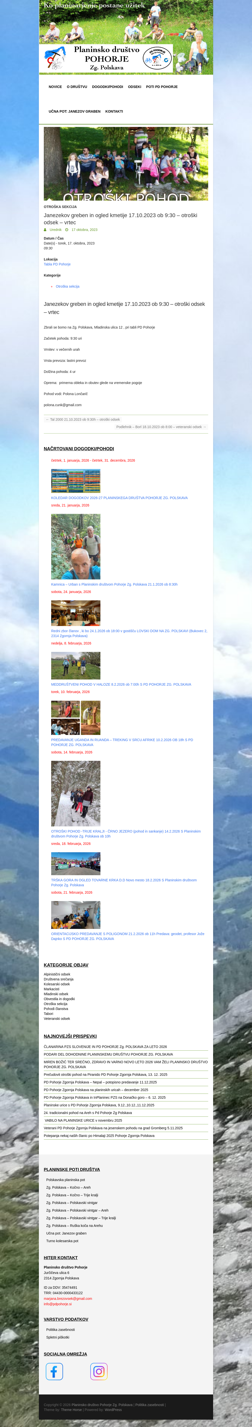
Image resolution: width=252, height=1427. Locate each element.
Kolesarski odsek (57, 984)
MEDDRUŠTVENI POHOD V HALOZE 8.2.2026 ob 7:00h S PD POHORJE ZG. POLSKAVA (121, 684)
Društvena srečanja (59, 979)
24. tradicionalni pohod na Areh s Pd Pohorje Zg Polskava (88, 1113)
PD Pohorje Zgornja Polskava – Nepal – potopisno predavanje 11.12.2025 (100, 1082)
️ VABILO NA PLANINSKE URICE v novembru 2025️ (83, 1120)
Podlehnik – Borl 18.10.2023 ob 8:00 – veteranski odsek (161, 427)
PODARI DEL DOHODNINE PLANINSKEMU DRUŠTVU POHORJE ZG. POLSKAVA (108, 1054)
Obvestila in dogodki (59, 999)
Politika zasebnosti (60, 1330)
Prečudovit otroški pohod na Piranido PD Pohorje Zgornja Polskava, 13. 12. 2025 (105, 1075)
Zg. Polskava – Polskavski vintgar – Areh (77, 1210)
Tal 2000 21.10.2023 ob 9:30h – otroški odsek (83, 419)
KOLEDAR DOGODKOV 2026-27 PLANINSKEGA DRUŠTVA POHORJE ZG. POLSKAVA (119, 498)
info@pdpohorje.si (58, 1304)
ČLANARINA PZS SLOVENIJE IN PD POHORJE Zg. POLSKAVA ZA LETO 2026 (105, 1047)
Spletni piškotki (57, 1337)
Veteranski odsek (57, 1019)
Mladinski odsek (56, 994)
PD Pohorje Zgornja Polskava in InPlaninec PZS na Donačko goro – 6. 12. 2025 (105, 1097)
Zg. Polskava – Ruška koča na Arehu (74, 1226)
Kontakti (114, 111)
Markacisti (51, 989)
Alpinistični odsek (57, 974)
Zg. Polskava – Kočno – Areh (68, 1187)
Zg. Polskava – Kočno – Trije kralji (72, 1195)
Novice (55, 87)
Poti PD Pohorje (162, 87)
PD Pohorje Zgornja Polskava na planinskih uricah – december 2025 (96, 1090)
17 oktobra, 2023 (84, 230)
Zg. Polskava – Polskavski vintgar (72, 1203)
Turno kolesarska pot (62, 1241)
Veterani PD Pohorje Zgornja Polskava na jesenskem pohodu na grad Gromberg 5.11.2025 (113, 1128)
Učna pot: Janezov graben (74, 111)
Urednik (55, 230)
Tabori (48, 1014)
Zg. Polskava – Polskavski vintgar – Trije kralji (81, 1218)
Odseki (134, 87)
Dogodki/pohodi (107, 87)
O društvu (77, 87)
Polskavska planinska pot (65, 1180)
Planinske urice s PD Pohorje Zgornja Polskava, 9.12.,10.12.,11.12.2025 (99, 1105)
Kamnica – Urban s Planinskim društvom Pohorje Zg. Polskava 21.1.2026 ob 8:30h (114, 584)
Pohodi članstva (56, 1009)
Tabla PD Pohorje (57, 264)
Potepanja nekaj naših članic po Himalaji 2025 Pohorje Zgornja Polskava (99, 1136)
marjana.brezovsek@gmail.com (68, 1299)
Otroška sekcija (60, 207)
